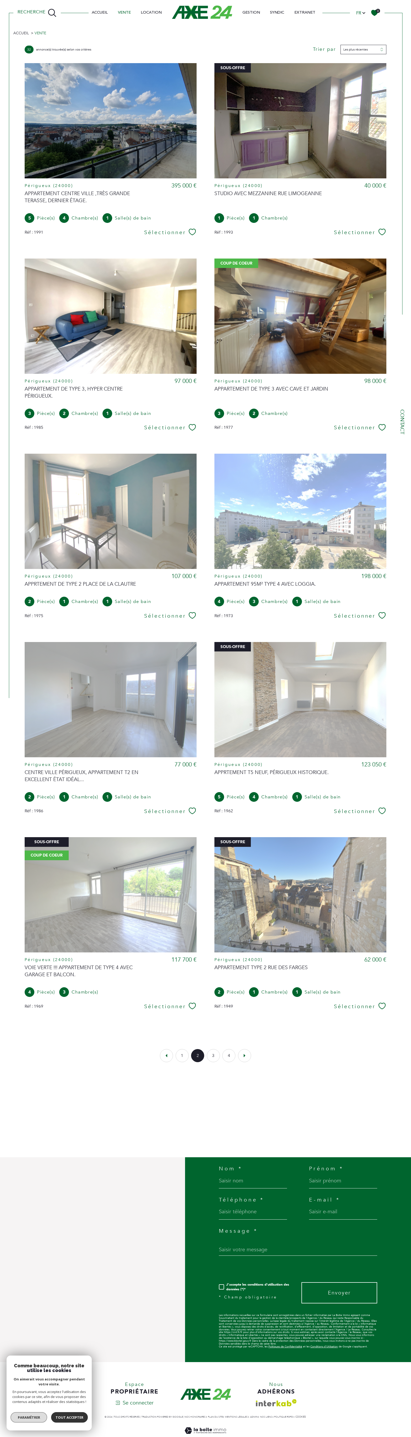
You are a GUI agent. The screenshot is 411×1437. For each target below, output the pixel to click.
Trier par (324, 49)
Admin (254, 1416)
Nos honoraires (195, 1416)
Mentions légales (236, 1416)
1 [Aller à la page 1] (182, 1055)
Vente (124, 12)
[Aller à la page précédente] (166, 1055)
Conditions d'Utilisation (324, 1346)
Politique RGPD (283, 1416)
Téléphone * (241, 1200)
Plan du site (215, 1416)
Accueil (100, 12)
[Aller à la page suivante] (244, 1055)
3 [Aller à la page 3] (213, 1055)
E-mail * (324, 1200)
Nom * (230, 1168)
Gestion (251, 12)
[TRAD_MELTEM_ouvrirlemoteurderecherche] (37, 12)
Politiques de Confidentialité (285, 1346)
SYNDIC (277, 12)
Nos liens (266, 1416)
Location (151, 12)
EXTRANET (304, 12)
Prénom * (326, 1168)
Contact (402, 421)
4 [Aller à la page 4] (229, 1055)
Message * (238, 1231)
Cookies (300, 1417)
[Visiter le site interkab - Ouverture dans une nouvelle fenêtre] (276, 1402)
